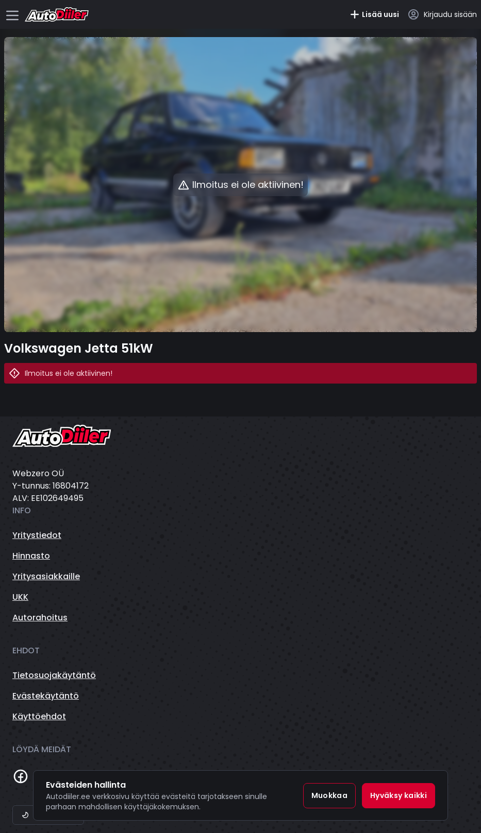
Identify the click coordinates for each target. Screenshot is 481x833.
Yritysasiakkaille (46, 576)
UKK (20, 597)
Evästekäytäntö (45, 696)
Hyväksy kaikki (398, 795)
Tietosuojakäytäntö (54, 675)
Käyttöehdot (39, 716)
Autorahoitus (40, 617)
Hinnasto (31, 556)
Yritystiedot (36, 535)
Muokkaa (329, 795)
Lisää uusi (374, 14)
